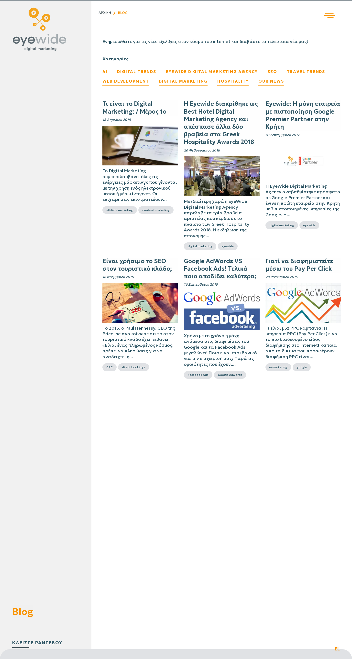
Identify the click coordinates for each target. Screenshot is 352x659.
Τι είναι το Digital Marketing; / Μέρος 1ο (134, 107)
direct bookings (133, 367)
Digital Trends (136, 71)
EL (337, 649)
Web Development (125, 81)
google (302, 367)
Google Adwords (230, 375)
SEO (272, 71)
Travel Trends (306, 71)
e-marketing (278, 367)
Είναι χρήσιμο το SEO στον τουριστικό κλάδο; (137, 265)
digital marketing (200, 246)
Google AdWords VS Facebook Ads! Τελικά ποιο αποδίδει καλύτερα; (220, 269)
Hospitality (233, 81)
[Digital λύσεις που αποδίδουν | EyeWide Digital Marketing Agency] (44, 29)
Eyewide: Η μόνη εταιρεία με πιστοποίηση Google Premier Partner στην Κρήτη (302, 115)
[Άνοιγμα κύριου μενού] (338, 9)
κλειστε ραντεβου (37, 643)
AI (105, 71)
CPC (109, 367)
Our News (271, 81)
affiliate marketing (119, 210)
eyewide (228, 246)
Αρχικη (105, 13)
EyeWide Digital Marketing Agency (212, 71)
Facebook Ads (198, 375)
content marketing (156, 210)
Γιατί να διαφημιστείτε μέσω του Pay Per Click (299, 265)
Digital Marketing (183, 81)
